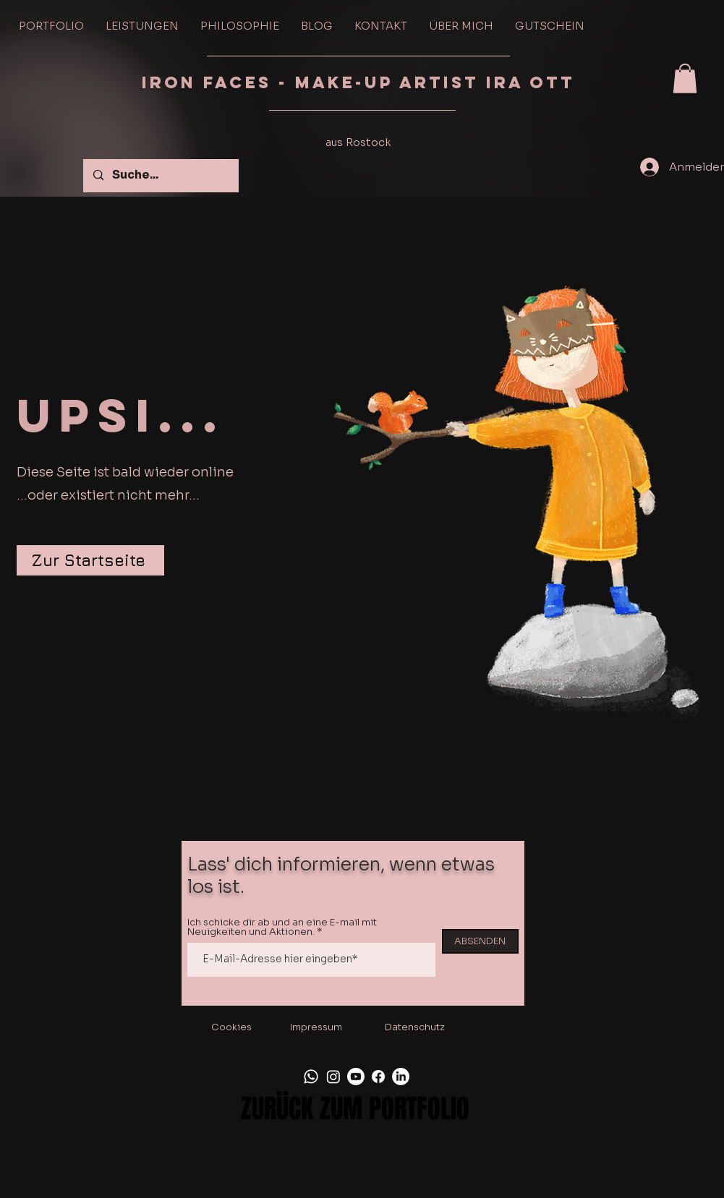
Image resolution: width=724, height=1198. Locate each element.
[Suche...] (160, 175)
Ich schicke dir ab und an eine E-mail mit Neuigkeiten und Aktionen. (282, 926)
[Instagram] (333, 1076)
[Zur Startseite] (90, 560)
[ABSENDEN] (480, 941)
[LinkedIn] (400, 1076)
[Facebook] (378, 1076)
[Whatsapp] (311, 1076)
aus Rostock (358, 142)
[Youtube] (356, 1076)
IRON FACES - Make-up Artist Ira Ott (362, 82)
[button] (685, 78)
